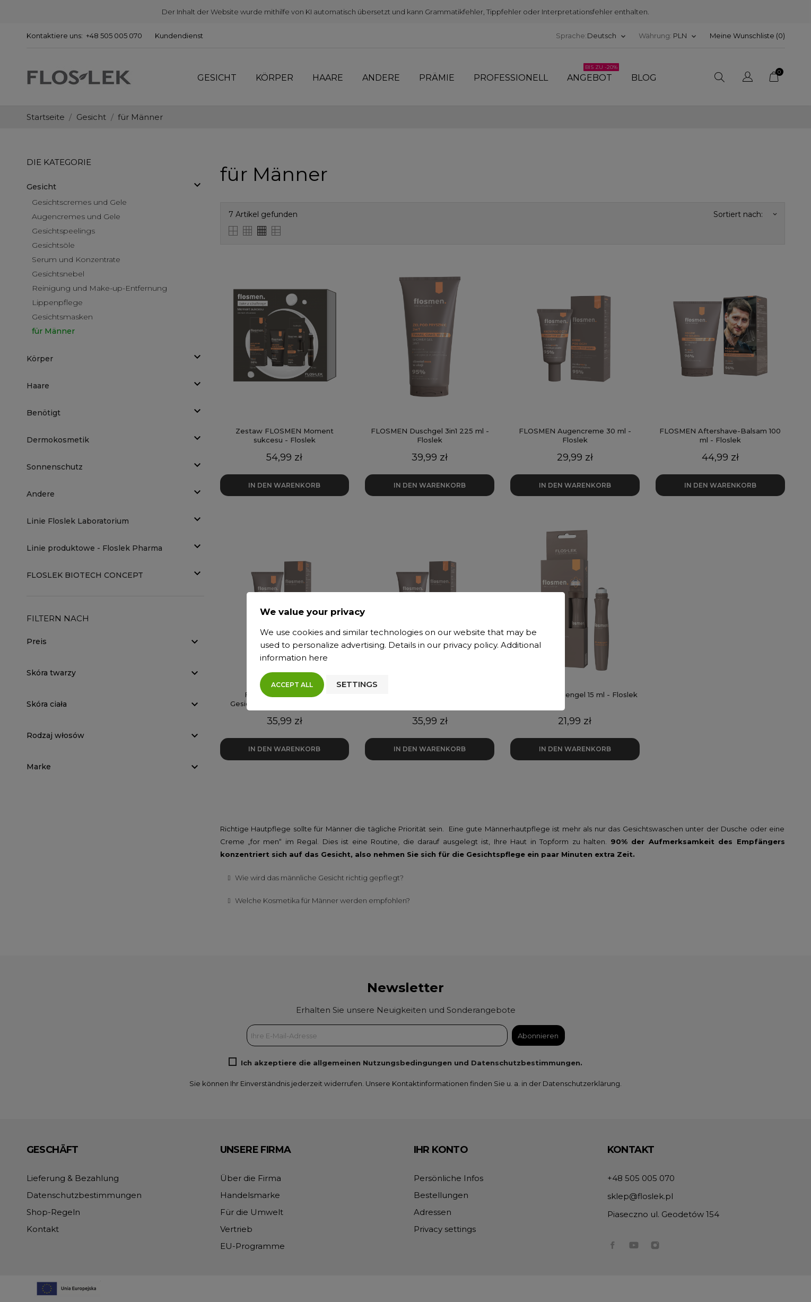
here (318, 658)
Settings (357, 684)
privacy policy (470, 645)
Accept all (292, 685)
